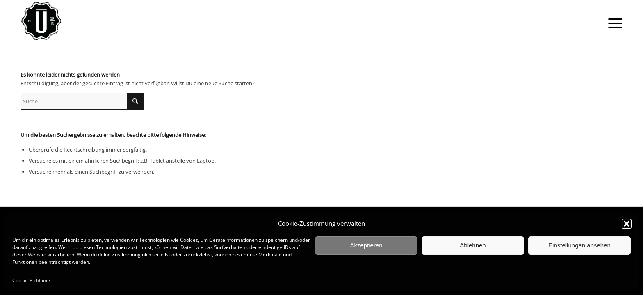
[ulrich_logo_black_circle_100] (41, 22)
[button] (626, 224)
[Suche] (82, 101)
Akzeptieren (366, 245)
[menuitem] (612, 22)
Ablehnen (473, 245)
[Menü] (612, 22)
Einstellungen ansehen (579, 245)
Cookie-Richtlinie (31, 280)
